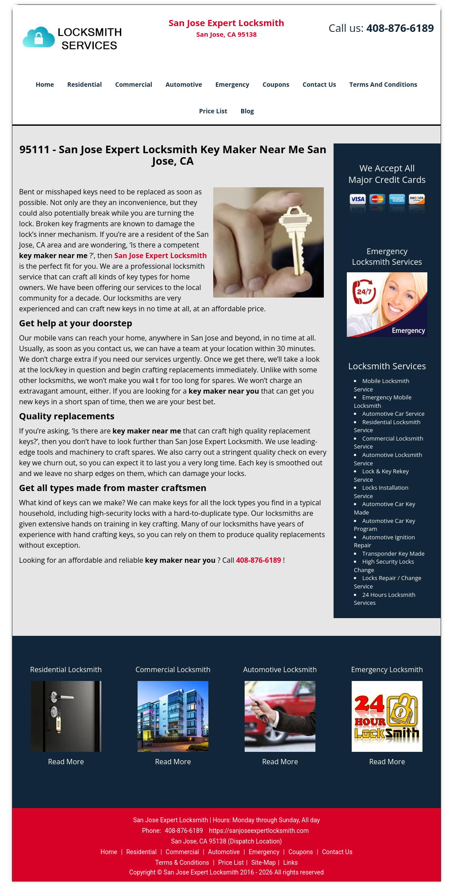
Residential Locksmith (66, 669)
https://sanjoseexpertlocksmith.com (259, 830)
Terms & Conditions (182, 862)
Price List (213, 111)
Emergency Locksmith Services (387, 256)
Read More (66, 761)
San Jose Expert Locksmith (161, 255)
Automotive (183, 84)
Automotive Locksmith (280, 669)
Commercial (133, 84)
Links (290, 862)
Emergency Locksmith (387, 669)
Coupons (276, 84)
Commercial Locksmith (173, 669)
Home (45, 84)
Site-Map (263, 862)
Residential (84, 84)
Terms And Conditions (383, 84)
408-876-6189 (400, 27)
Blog (247, 111)
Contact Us (319, 84)
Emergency (232, 84)
